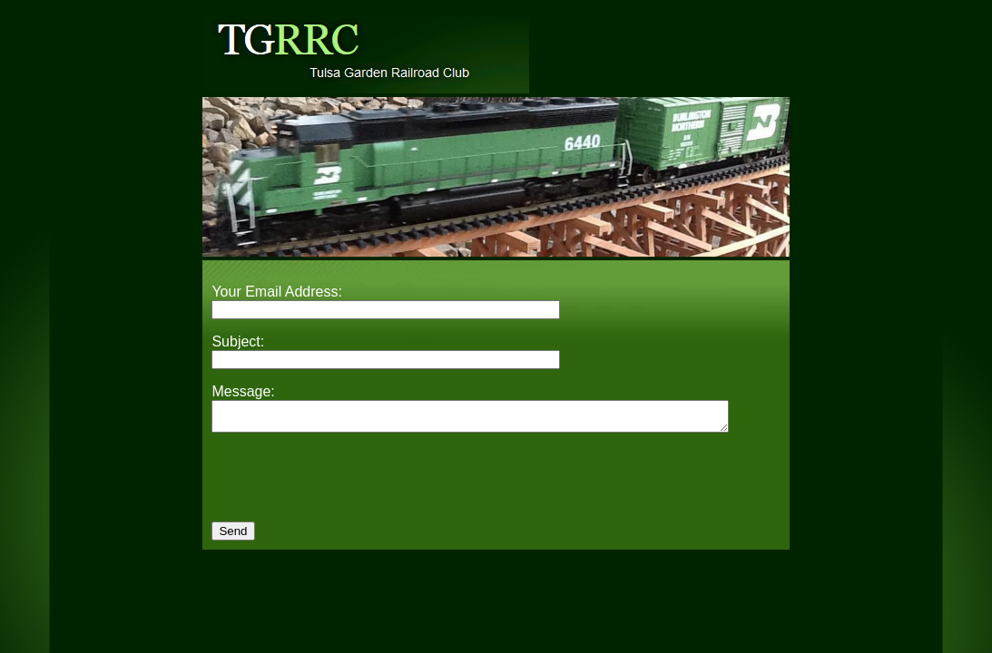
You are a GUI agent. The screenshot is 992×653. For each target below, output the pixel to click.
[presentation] (349, 491)
